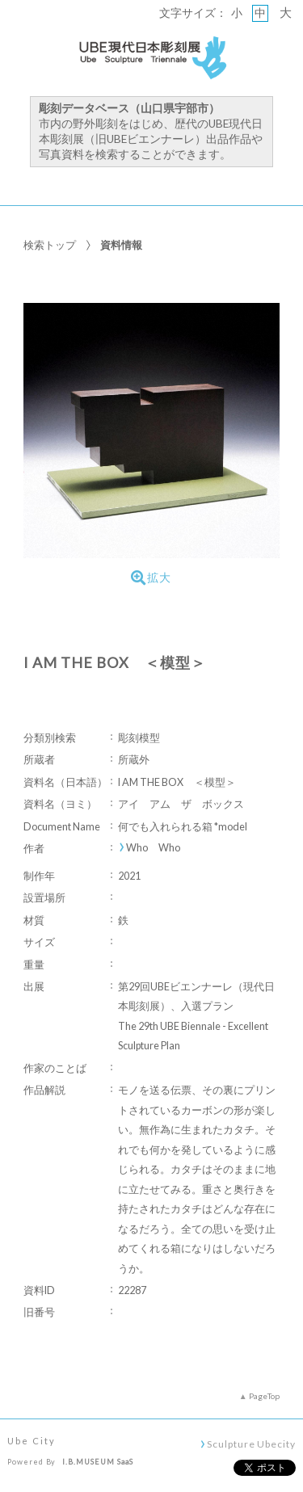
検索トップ (49, 244)
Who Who (153, 848)
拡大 (151, 577)
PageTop (264, 1396)
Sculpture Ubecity (251, 1443)
